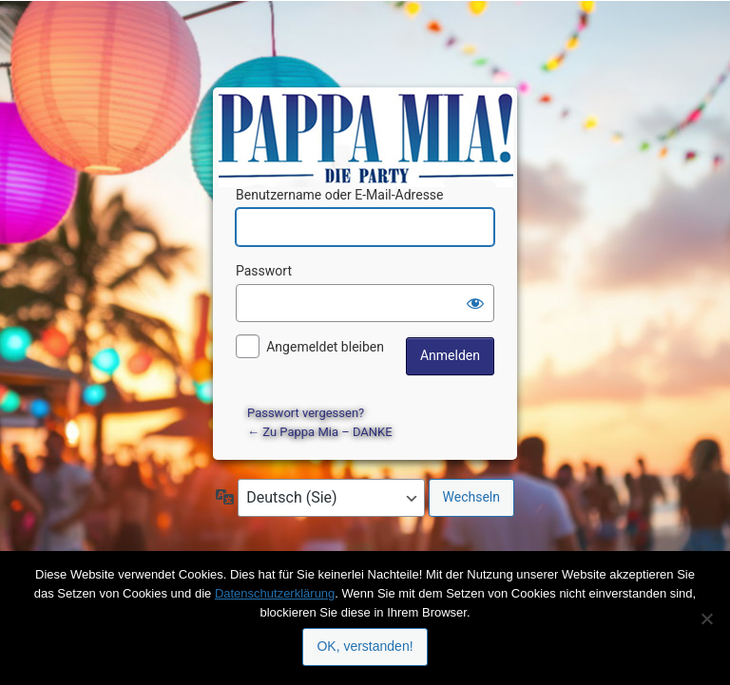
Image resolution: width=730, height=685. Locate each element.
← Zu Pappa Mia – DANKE (320, 432)
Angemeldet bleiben (325, 346)
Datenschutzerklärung (275, 593)
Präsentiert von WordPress (368, 119)
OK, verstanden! (365, 646)
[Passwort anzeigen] (475, 303)
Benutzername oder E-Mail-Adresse (340, 194)
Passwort (264, 270)
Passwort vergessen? (305, 413)
